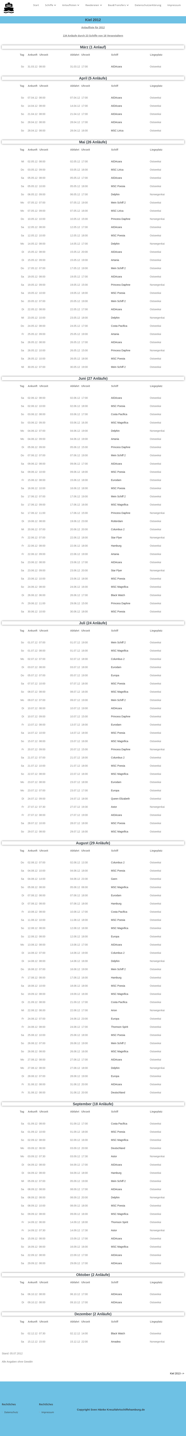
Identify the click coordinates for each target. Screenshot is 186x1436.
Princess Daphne (120, 218)
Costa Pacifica (119, 325)
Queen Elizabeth (120, 798)
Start (36, 5)
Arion (114, 1010)
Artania (115, 260)
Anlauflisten (70, 5)
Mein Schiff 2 (118, 202)
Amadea (115, 1341)
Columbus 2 (118, 529)
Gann (114, 878)
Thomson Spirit (119, 1026)
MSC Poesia (118, 186)
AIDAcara (116, 66)
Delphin (115, 194)
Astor (114, 806)
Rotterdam (117, 521)
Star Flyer (116, 537)
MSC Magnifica (119, 422)
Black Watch (118, 595)
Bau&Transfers (118, 5)
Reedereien (94, 5)
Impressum (174, 5)
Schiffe (50, 5)
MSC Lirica (117, 130)
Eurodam (116, 480)
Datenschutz (11, 1412)
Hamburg (116, 545)
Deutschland (118, 1092)
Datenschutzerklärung (148, 5)
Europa (115, 675)
